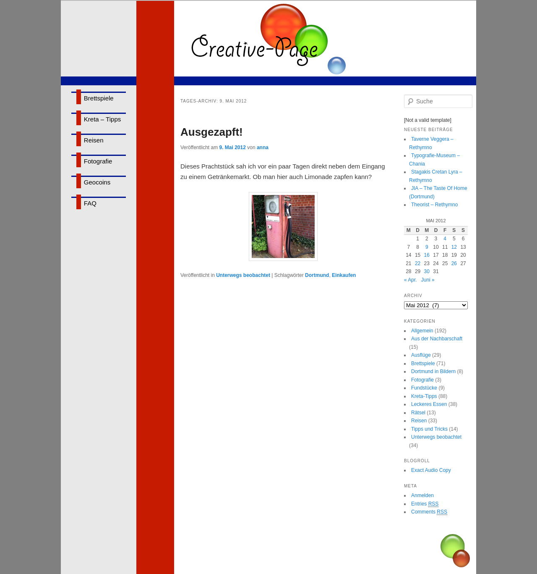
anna (262, 147)
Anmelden (422, 495)
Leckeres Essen (429, 404)
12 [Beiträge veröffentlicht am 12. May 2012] (454, 247)
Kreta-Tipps (424, 396)
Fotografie (98, 161)
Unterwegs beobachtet (243, 275)
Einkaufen (344, 275)
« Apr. (410, 280)
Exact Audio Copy (431, 470)
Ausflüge (421, 355)
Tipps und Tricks (429, 429)
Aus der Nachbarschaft (436, 339)
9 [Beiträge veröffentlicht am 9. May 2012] (426, 247)
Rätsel (418, 413)
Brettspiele (99, 98)
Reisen (94, 140)
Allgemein (422, 331)
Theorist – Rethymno (434, 205)
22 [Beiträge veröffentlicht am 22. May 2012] (417, 263)
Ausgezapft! (211, 132)
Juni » (428, 280)
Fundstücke (424, 388)
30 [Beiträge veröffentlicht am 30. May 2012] (427, 271)
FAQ (90, 203)
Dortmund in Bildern (433, 371)
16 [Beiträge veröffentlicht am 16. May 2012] (427, 255)
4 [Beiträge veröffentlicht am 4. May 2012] (444, 239)
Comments (429, 512)
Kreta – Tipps (102, 119)
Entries (424, 504)
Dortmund (317, 275)
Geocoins (97, 182)
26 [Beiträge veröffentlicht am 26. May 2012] (454, 263)
